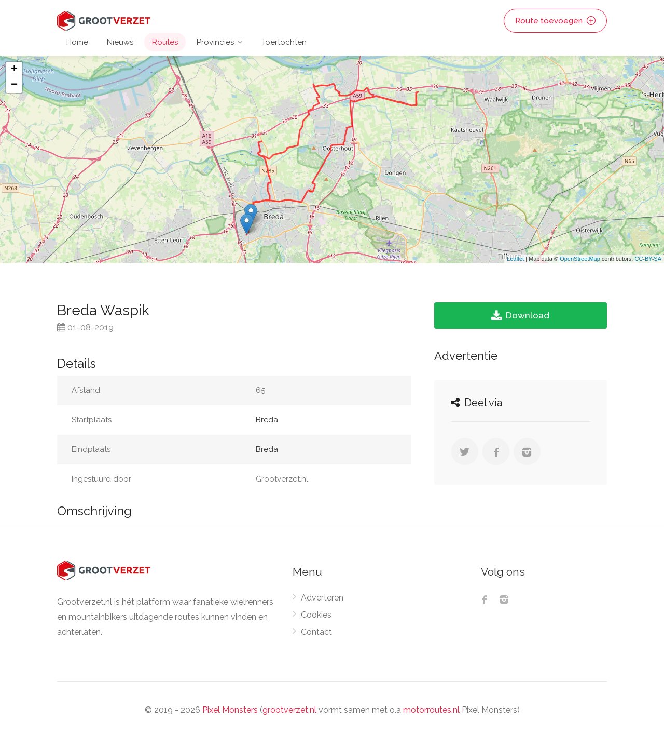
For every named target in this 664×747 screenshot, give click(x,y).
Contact (316, 632)
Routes (165, 42)
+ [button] (14, 69)
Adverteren (322, 598)
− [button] (14, 85)
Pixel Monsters (230, 710)
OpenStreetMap (580, 259)
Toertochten (284, 42)
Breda (267, 419)
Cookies (316, 615)
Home (77, 42)
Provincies (215, 42)
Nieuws (120, 42)
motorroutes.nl (431, 710)
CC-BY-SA (647, 259)
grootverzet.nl (289, 710)
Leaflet (515, 259)
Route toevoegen (555, 20)
